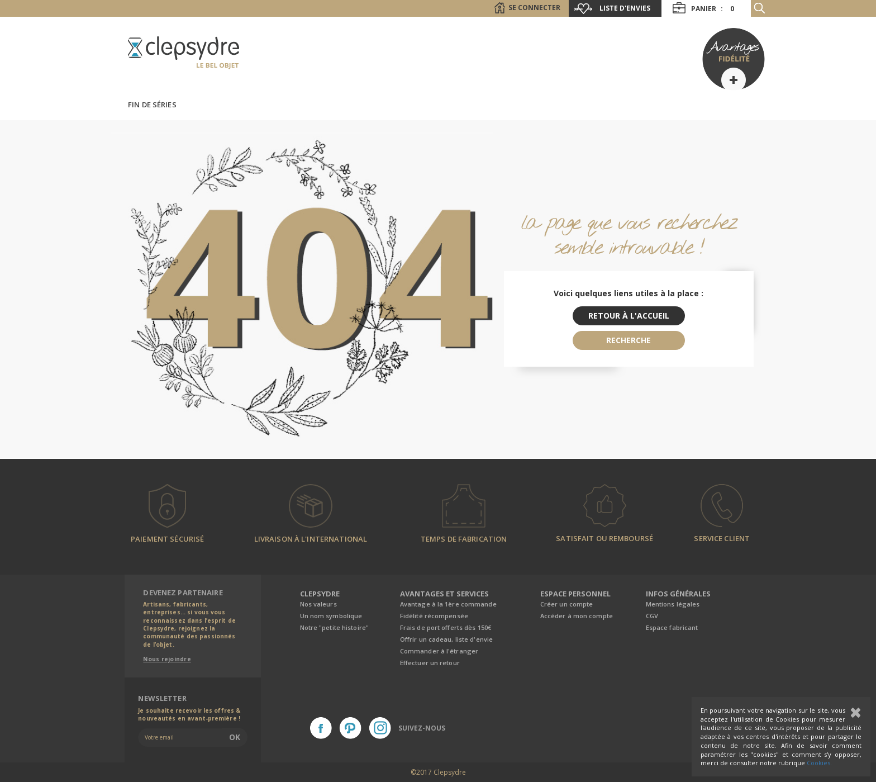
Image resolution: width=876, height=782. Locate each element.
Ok (234, 737)
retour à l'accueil (628, 315)
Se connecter (534, 7)
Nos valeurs (318, 604)
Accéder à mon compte (576, 616)
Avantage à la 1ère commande (448, 604)
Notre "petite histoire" (334, 627)
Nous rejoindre (167, 659)
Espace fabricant (672, 627)
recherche (628, 340)
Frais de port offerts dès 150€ (445, 627)
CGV (652, 616)
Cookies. (819, 763)
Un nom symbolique (331, 616)
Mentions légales (673, 604)
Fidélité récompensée (434, 616)
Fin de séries (152, 104)
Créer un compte (566, 604)
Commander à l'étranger (439, 651)
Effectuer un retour (430, 662)
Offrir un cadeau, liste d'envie (446, 639)
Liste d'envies (624, 8)
